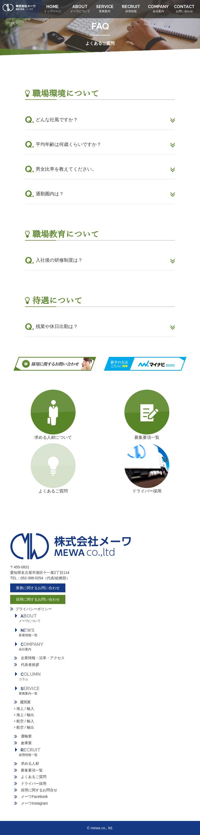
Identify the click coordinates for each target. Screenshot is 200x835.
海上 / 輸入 (24, 708)
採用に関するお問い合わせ (38, 599)
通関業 (22, 702)
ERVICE (27, 690)
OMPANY (28, 646)
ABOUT (80, 9)
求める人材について (53, 437)
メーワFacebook (31, 796)
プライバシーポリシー (33, 609)
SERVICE (105, 9)
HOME (52, 9)
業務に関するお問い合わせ (38, 588)
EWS (26, 632)
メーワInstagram (31, 803)
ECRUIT (27, 752)
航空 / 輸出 (24, 727)
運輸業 (23, 736)
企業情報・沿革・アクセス (39, 658)
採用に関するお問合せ (35, 790)
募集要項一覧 (146, 437)
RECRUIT (131, 9)
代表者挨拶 (26, 665)
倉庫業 (23, 743)
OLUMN (27, 676)
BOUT (27, 618)
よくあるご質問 (30, 777)
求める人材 (26, 763)
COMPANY (158, 9)
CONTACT (184, 9)
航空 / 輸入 (24, 721)
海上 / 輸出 (24, 715)
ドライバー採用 (146, 491)
